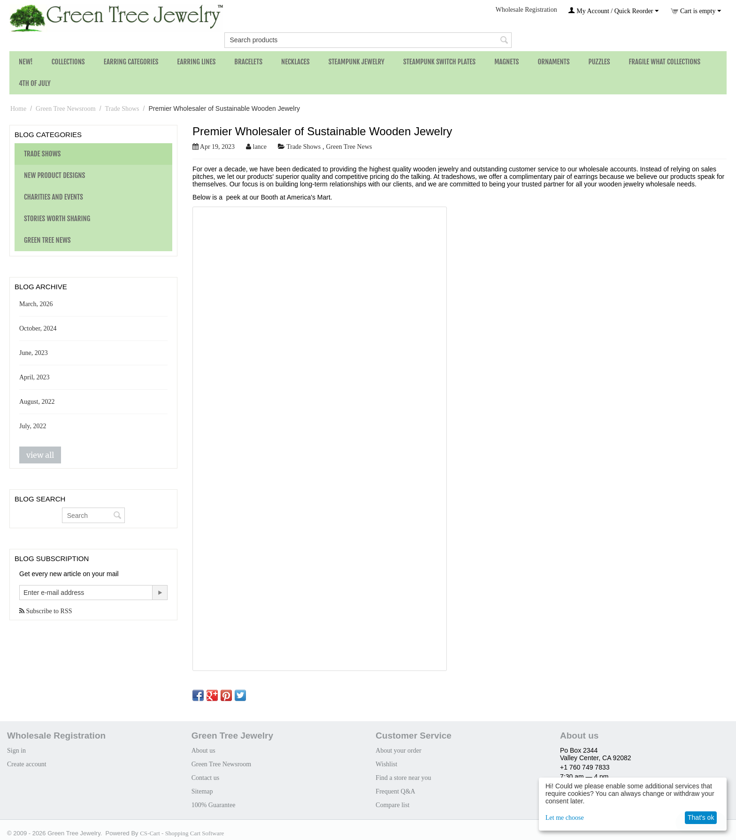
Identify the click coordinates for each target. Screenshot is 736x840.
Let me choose (564, 817)
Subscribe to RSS (45, 611)
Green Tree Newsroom (66, 108)
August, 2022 (36, 401)
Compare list (392, 805)
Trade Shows (122, 108)
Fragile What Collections (665, 61)
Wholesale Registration (526, 9)
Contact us (206, 777)
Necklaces (295, 61)
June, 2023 (33, 352)
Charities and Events (53, 197)
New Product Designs (54, 175)
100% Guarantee (214, 805)
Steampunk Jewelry (356, 61)
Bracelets (248, 61)
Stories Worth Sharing (57, 218)
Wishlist (386, 764)
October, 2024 (38, 328)
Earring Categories (131, 61)
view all (40, 455)
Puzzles (599, 61)
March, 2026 (36, 304)
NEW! (26, 61)
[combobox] (367, 40)
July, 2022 (32, 426)
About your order (398, 750)
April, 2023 (34, 377)
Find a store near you (403, 777)
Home (18, 108)
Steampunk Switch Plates (439, 61)
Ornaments (553, 61)
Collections (68, 61)
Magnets (506, 61)
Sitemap (202, 791)
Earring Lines (196, 61)
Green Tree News (47, 240)
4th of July (35, 83)
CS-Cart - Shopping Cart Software (182, 833)
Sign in (16, 750)
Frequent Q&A (395, 791)
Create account (26, 764)
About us (203, 750)
